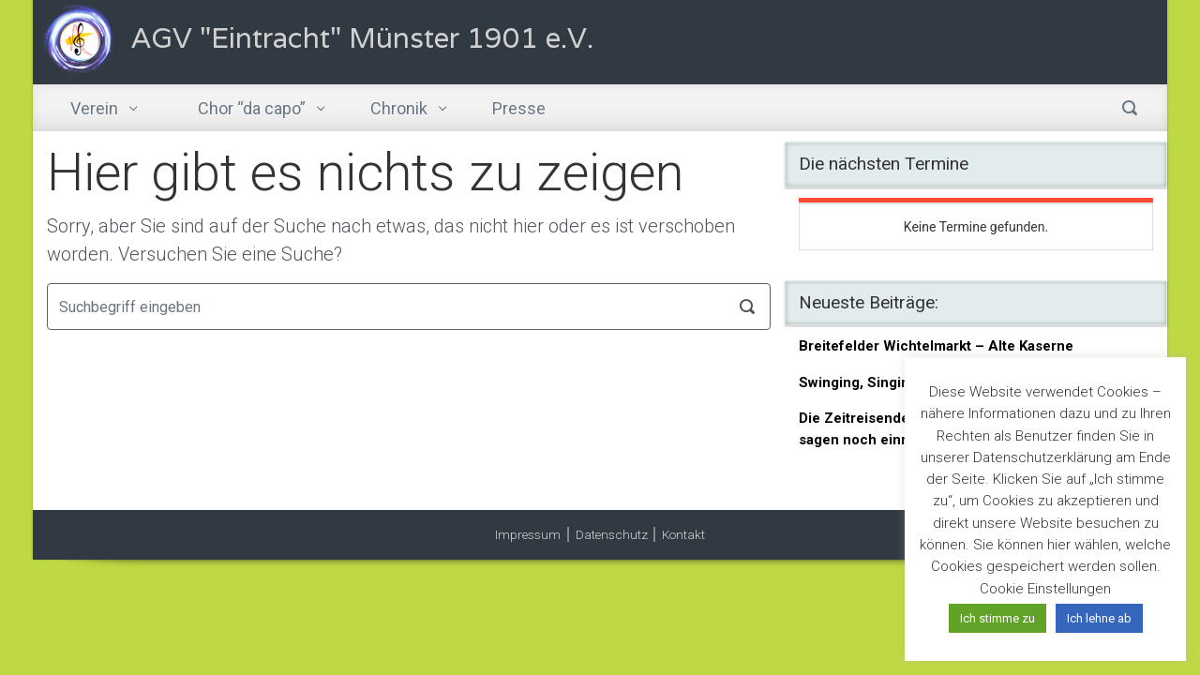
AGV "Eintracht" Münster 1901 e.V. (362, 38)
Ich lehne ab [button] (1099, 618)
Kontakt (683, 534)
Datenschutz (612, 534)
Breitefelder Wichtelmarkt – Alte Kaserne (936, 346)
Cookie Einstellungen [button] (1045, 588)
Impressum (528, 534)
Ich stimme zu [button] (997, 618)
